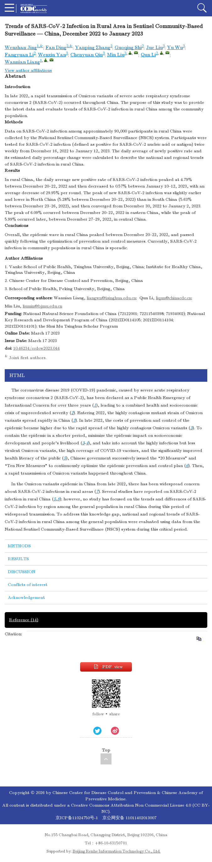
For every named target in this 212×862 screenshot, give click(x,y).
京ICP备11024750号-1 (77, 817)
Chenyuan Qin (86, 55)
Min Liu (115, 55)
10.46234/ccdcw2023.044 (36, 348)
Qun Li (148, 55)
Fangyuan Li (19, 55)
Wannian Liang (22, 62)
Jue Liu (154, 47)
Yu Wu (175, 47)
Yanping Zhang (92, 47)
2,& (69, 46)
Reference (23, 620)
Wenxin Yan (52, 55)
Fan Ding (56, 47)
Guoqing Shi (128, 47)
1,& (40, 46)
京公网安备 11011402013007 (129, 817)
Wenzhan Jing (21, 47)
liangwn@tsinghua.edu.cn (111, 298)
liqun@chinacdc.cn (173, 298)
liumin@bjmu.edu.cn (42, 306)
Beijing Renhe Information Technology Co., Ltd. (116, 851)
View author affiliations (28, 70)
